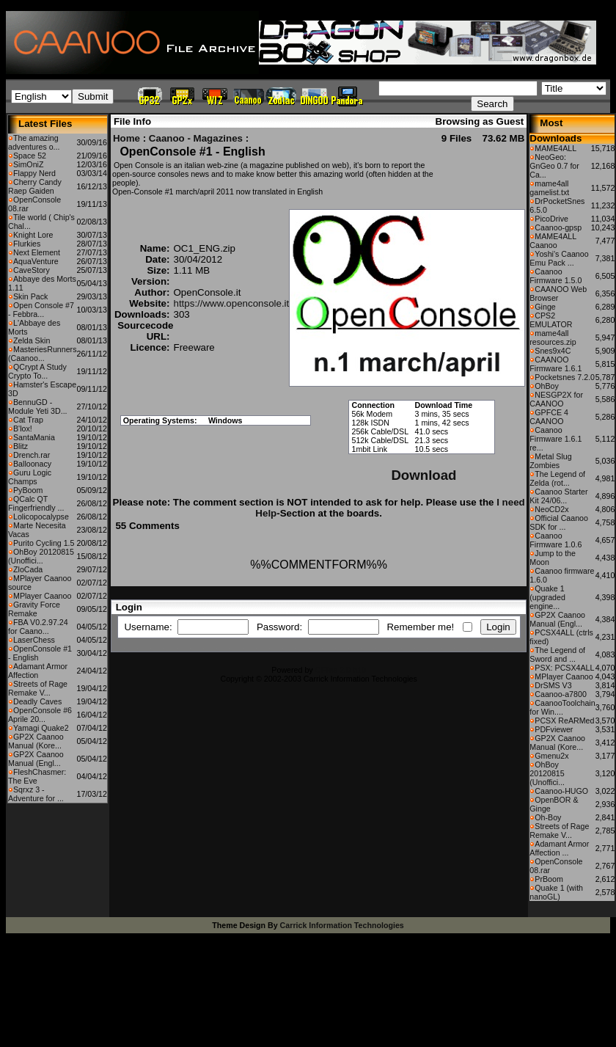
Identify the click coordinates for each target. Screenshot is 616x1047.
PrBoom (549, 879)
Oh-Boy (548, 817)
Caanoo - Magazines (196, 138)
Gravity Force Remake (34, 609)
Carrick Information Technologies (342, 925)
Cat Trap (28, 419)
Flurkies (26, 243)
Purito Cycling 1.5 (44, 543)
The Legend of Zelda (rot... (557, 478)
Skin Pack (30, 296)
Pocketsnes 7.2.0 (565, 377)
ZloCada (28, 569)
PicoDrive (551, 218)
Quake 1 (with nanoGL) (556, 892)
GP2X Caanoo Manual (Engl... (36, 758)
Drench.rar (31, 454)
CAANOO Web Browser (558, 293)
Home (126, 138)
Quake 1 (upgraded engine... (547, 597)
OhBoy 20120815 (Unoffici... (41, 556)
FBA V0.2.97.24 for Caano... (38, 626)
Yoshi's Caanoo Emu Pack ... (558, 258)
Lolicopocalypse (41, 516)
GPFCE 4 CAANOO (548, 417)
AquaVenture (36, 261)
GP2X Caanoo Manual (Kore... (36, 741)
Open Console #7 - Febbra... (41, 309)
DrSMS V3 (553, 685)
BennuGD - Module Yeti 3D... (37, 406)
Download (423, 475)
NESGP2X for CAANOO (556, 399)
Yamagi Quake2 (41, 727)
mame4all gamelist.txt (549, 188)
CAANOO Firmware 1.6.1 (555, 364)
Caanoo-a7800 (561, 694)
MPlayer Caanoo (42, 595)
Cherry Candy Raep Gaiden (35, 186)
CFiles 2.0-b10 (340, 669)
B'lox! (22, 428)
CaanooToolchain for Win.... (562, 707)
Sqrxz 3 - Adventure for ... (36, 794)
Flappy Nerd (34, 173)
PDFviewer (554, 729)
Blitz (20, 446)
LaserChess (34, 639)
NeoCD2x (551, 509)
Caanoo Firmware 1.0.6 (555, 540)
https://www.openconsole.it (231, 303)
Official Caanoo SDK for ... (558, 522)
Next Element (36, 252)
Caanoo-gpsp (558, 227)
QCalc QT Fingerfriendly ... (36, 503)
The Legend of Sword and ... (557, 654)
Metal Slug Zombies (550, 461)
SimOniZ (28, 164)
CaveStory (31, 270)
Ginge (545, 306)
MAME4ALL (555, 148)
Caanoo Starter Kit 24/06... (558, 496)
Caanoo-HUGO (561, 791)
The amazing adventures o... (34, 142)
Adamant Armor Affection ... (559, 848)
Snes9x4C (553, 350)
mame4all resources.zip (552, 337)
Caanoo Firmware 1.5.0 (555, 276)
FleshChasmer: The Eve (37, 776)
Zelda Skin (31, 340)
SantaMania (34, 437)
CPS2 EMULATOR (550, 320)
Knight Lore (33, 234)
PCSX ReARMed (564, 720)
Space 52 (29, 155)
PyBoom (28, 490)
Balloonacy (32, 463)
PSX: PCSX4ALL (564, 667)
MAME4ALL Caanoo (552, 240)
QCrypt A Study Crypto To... (37, 371)
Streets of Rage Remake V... (37, 688)
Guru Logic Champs (29, 477)
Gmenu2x (551, 755)
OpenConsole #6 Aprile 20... (40, 714)
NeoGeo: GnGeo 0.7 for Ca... (554, 166)
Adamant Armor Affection (37, 670)
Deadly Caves (37, 701)
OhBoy (547, 386)
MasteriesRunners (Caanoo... (42, 353)
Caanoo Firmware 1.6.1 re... (555, 439)
